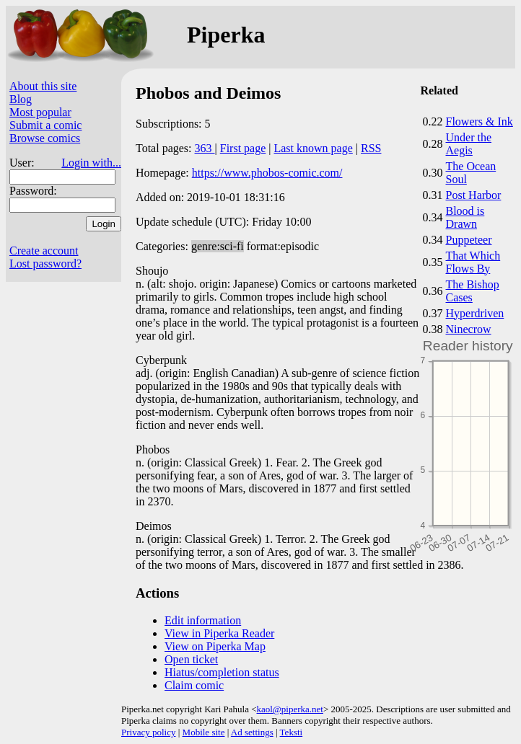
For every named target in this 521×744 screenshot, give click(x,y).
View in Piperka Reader (219, 633)
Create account (44, 250)
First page (243, 148)
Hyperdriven (475, 313)
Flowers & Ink (479, 121)
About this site (42, 86)
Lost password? (45, 263)
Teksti (291, 732)
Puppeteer (469, 240)
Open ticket (191, 659)
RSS (371, 148)
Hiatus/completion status (222, 672)
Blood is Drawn (465, 217)
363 (205, 148)
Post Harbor (474, 195)
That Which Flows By (473, 262)
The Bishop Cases (472, 291)
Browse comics (44, 138)
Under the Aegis (469, 143)
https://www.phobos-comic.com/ (267, 173)
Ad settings (252, 732)
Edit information (203, 620)
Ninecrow (468, 329)
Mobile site (204, 732)
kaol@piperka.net (289, 709)
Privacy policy (148, 732)
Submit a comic (45, 125)
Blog (20, 99)
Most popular (40, 112)
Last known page (312, 148)
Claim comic (194, 685)
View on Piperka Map (215, 646)
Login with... (91, 162)
